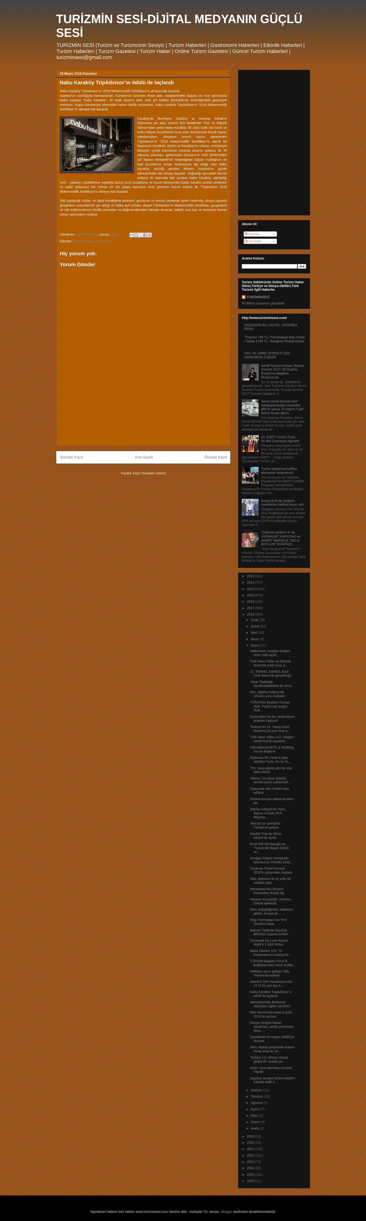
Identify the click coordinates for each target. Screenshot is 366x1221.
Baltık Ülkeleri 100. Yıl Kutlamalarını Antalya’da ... (271, 953)
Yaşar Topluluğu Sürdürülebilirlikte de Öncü (271, 684)
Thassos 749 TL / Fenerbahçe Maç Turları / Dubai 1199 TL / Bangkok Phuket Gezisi (275, 339)
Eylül (255, 1109)
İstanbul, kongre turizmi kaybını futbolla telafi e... (272, 1080)
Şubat (255, 626)
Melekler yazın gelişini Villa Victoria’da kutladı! (269, 973)
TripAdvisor (104, 241)
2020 (251, 1142)
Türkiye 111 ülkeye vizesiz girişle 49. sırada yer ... (269, 1059)
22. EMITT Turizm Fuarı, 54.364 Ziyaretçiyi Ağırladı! (280, 439)
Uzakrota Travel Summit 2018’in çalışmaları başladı (271, 870)
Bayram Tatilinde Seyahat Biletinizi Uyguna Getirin (269, 932)
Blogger (226, 1212)
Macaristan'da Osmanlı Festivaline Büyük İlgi (267, 891)
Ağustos (257, 1103)
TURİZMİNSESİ (258, 297)
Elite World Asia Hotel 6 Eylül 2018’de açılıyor (271, 1014)
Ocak (255, 620)
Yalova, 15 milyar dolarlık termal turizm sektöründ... (270, 780)
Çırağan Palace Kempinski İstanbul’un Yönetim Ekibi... (271, 860)
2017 (251, 608)
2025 (251, 1174)
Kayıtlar (252, 234)
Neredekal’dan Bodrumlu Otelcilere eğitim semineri (270, 1004)
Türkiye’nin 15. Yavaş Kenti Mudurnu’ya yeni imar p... (270, 729)
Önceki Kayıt (216, 457)
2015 (251, 595)
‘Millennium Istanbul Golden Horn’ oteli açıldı (270, 653)
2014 (251, 589)
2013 (251, 582)
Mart (254, 632)
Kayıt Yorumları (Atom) (149, 473)
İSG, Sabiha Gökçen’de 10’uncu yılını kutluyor (267, 694)
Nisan (255, 639)
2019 (251, 1136)
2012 (251, 576)
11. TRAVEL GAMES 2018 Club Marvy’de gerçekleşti (270, 673)
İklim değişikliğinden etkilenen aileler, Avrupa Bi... (271, 911)
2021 (251, 1149)
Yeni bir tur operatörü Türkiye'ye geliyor (265, 825)
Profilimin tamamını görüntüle (263, 303)
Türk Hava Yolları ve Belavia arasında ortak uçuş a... (270, 663)
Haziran (257, 1090)
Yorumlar (253, 241)
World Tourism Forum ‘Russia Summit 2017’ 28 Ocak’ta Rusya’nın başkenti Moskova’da (282, 371)
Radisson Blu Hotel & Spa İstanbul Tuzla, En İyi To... (270, 759)
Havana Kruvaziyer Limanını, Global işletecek (271, 901)
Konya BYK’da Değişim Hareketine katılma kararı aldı (282, 503)
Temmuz (257, 1096)
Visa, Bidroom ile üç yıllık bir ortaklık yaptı (270, 881)
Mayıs (255, 645)
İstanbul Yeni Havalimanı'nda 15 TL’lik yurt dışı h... (271, 983)
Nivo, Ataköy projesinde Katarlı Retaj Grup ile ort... (272, 1049)
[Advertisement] (143, 409)
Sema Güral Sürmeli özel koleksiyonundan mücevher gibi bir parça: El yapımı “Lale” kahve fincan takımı (283, 407)
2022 (251, 1155)
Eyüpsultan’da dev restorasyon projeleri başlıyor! (272, 718)
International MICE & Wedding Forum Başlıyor (272, 749)
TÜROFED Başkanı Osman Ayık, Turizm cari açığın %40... (270, 706)
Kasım (256, 1122)
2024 (251, 1168)
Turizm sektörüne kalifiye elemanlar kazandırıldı (279, 471)
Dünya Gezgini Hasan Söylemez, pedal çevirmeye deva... (271, 1026)
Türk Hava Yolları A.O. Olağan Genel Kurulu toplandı (272, 739)
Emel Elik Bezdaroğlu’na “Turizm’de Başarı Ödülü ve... (269, 848)
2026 (251, 1181)
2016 (251, 601)
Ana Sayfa (144, 457)
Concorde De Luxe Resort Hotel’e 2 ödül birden (269, 942)
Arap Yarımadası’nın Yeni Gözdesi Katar (268, 922)
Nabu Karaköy (83, 241)
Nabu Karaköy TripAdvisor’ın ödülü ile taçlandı (271, 994)
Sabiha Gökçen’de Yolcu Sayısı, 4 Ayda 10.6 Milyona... (267, 813)
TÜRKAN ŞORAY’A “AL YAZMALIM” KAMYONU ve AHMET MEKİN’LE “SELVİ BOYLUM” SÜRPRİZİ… (281, 538)
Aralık (255, 1128)
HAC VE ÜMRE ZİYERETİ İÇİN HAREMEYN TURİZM (267, 355)
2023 (251, 1162)
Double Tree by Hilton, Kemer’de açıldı (266, 836)
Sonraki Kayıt (71, 457)
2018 (251, 614)
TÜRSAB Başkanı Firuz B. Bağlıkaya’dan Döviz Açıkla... (273, 963)
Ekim (255, 1115)
